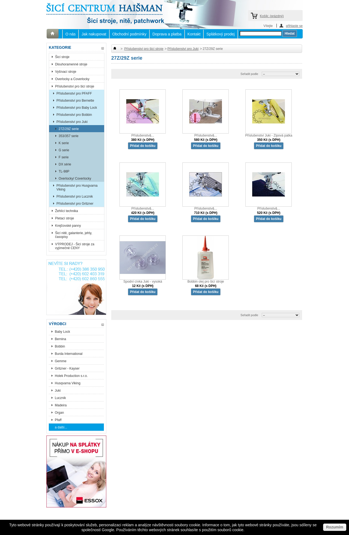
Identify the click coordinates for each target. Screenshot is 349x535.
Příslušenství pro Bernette (75, 100)
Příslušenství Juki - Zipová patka (268, 135)
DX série (65, 164)
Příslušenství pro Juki (72, 122)
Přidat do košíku (142, 146)
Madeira (61, 405)
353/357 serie (69, 136)
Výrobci (57, 324)
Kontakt (194, 34)
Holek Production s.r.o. (71, 376)
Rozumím (334, 527)
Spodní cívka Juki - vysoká (142, 281)
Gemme (61, 361)
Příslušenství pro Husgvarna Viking (77, 187)
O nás (70, 34)
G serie (64, 150)
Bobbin (60, 346)
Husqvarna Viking (67, 383)
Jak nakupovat (94, 34)
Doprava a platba (167, 34)
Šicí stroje (62, 57)
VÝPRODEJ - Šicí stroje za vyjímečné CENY (74, 246)
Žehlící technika (66, 211)
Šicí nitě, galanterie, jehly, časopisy (73, 235)
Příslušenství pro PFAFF (74, 93)
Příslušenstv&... (142, 135)
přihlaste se (294, 26)
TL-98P (64, 171)
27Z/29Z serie (69, 129)
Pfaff (58, 420)
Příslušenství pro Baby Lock (76, 108)
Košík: (272, 16)
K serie (64, 143)
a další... (61, 427)
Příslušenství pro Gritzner (74, 203)
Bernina (60, 339)
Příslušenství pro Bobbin (74, 115)
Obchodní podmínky (129, 34)
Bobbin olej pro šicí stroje (205, 281)
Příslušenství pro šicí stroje (74, 86)
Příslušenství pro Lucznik (74, 196)
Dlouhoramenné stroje (71, 64)
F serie (64, 157)
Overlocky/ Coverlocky (75, 178)
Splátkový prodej (220, 34)
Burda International (69, 354)
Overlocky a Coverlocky (72, 79)
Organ (59, 413)
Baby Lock (62, 332)
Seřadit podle (249, 73)
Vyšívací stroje (65, 72)
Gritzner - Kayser (67, 368)
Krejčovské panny (68, 226)
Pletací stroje (64, 218)
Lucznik (60, 398)
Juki (58, 390)
